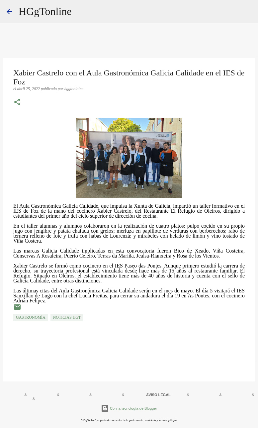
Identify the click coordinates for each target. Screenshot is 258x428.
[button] (17, 102)
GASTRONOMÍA (30, 317)
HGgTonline (45, 11)
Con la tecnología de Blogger (129, 408)
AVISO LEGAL (158, 395)
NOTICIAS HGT (67, 317)
